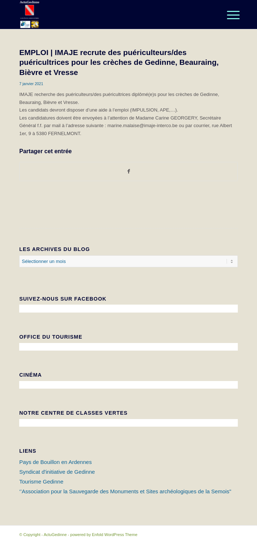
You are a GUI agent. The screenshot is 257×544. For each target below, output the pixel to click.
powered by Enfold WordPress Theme (103, 534)
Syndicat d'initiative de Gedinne (57, 472)
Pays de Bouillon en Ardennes (55, 462)
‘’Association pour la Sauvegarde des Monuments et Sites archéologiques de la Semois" (125, 491)
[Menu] (228, 15)
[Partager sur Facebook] (128, 171)
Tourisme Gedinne (41, 481)
